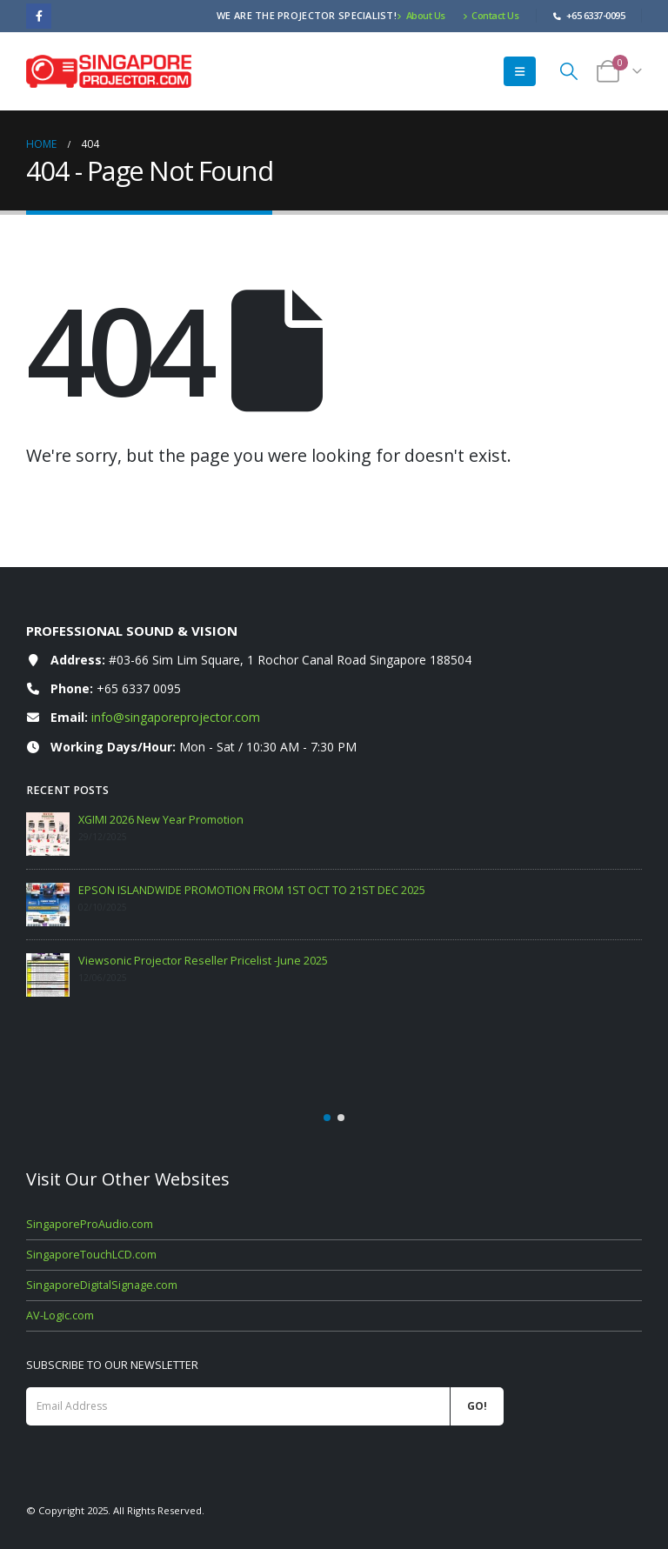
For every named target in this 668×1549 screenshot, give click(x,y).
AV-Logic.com (60, 1315)
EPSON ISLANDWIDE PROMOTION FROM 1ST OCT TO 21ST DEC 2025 (251, 890)
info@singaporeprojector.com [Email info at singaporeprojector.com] (175, 717)
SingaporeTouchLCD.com (91, 1254)
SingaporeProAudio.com (89, 1224)
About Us (421, 15)
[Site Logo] (108, 71)
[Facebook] (38, 16)
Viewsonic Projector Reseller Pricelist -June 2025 (203, 960)
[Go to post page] (48, 834)
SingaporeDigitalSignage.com (101, 1285)
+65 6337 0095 (139, 688)
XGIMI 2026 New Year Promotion (161, 819)
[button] (520, 71)
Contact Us (491, 15)
